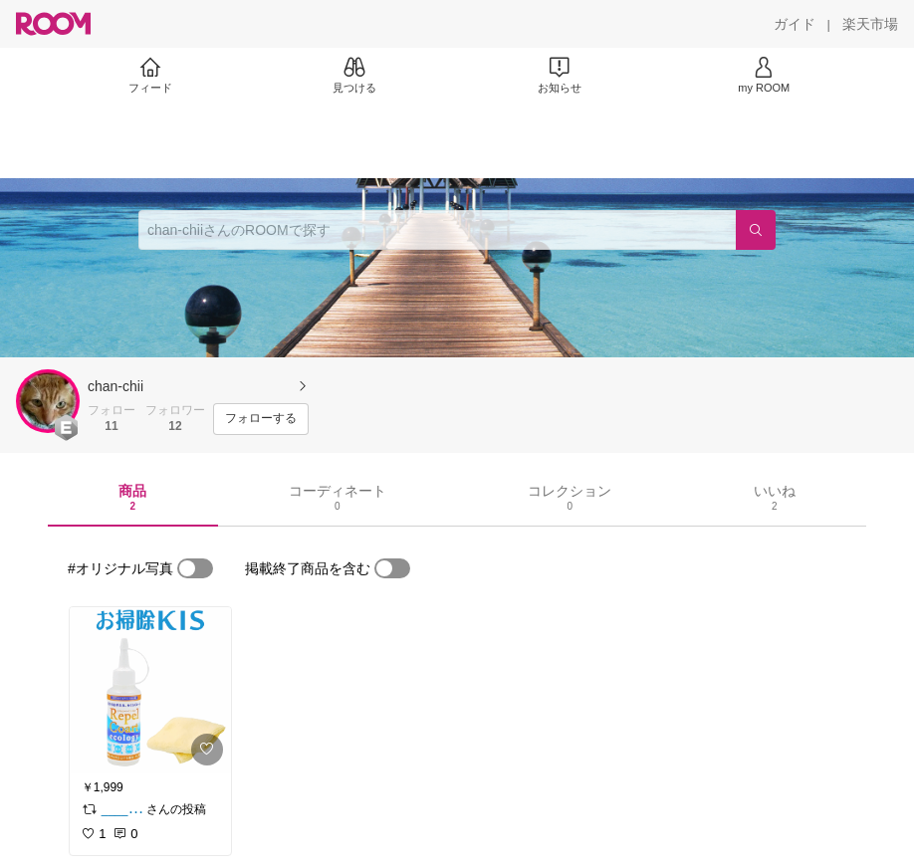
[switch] (195, 568)
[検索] (756, 230)
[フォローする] (261, 419)
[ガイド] (794, 24)
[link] (150, 690)
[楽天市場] (870, 24)
